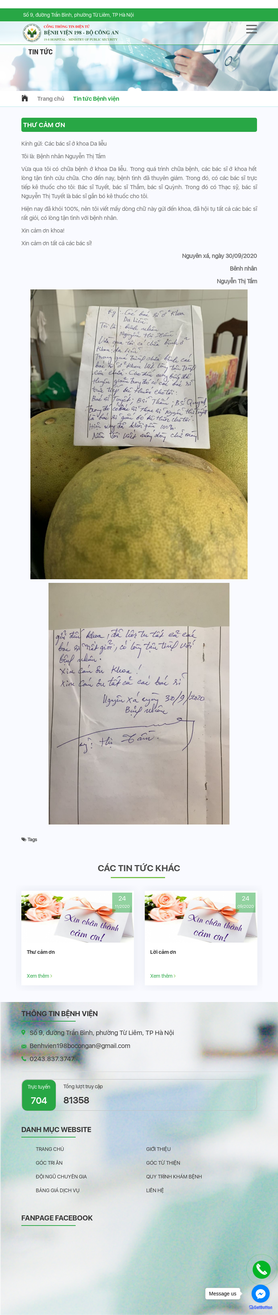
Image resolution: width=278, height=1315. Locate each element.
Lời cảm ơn (163, 952)
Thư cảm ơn (41, 952)
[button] (139, 83)
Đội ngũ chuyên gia (61, 1177)
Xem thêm (39, 975)
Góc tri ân (49, 1163)
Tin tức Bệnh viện (96, 98)
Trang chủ (50, 98)
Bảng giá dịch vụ (58, 1190)
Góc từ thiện (163, 1163)
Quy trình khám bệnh (174, 1177)
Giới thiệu (158, 1149)
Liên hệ (155, 1190)
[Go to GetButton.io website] (260, 1307)
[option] (77, 938)
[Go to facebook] (261, 1294)
